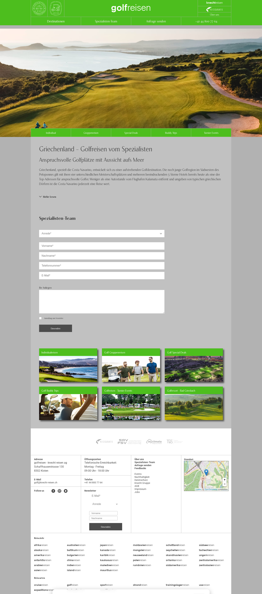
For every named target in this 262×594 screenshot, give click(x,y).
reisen (131, 8)
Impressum (140, 489)
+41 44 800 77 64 (206, 21)
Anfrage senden (156, 21)
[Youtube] (66, 491)
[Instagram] (59, 491)
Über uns (214, 14)
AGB (137, 486)
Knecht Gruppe (142, 483)
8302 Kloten (41, 470)
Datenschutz (141, 480)
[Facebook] (53, 491)
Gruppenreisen (91, 132)
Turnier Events (211, 132)
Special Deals (131, 132)
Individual (51, 132)
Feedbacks (140, 468)
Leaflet (198, 489)
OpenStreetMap (211, 489)
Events (138, 474)
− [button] (225, 484)
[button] (131, 196)
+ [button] (225, 480)
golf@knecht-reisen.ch (45, 482)
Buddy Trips (171, 132)
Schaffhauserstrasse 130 (49, 466)
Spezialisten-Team (106, 21)
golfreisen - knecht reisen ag (50, 462)
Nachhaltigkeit (142, 477)
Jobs (137, 492)
